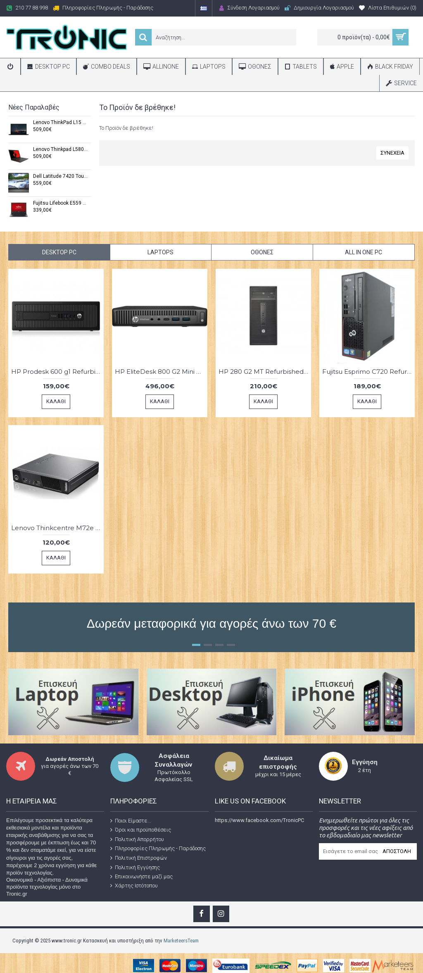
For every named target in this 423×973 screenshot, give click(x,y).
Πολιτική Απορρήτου (137, 839)
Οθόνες (262, 252)
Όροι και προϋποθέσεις (140, 830)
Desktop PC (59, 252)
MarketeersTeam (181, 940)
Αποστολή (397, 851)
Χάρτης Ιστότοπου (134, 885)
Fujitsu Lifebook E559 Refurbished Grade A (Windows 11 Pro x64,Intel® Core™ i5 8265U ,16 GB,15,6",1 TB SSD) (60, 203)
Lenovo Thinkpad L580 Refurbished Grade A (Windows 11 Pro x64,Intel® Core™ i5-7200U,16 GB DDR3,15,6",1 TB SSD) (60, 149)
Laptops (160, 252)
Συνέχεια (392, 153)
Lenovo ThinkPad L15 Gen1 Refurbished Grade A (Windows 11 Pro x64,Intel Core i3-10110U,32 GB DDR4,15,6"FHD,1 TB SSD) (60, 122)
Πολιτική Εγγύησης (135, 867)
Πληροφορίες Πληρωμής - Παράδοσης (158, 848)
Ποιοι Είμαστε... (130, 820)
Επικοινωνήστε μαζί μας (141, 876)
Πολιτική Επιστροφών (138, 858)
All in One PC (363, 252)
